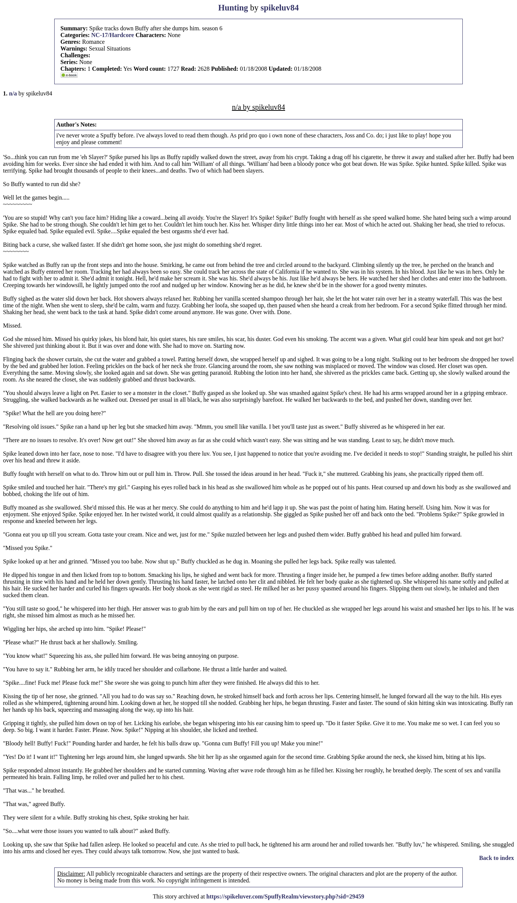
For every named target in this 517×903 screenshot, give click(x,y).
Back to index (496, 858)
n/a (13, 93)
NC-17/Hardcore (112, 35)
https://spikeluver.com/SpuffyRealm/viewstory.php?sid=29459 (285, 896)
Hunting (233, 7)
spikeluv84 (280, 7)
